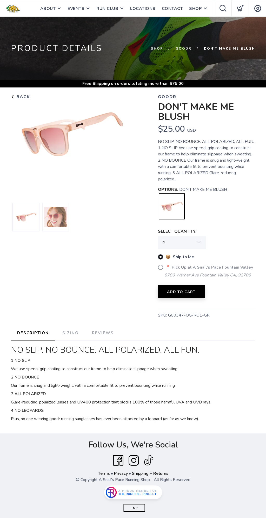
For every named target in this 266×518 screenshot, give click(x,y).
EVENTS (76, 8)
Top (134, 508)
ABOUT (48, 8)
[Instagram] (134, 460)
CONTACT (172, 8)
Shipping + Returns (150, 473)
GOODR (183, 48)
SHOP (195, 8)
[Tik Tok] (149, 460)
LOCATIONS (143, 8)
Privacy (121, 473)
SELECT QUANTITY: (177, 231)
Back (20, 97)
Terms (104, 473)
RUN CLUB (107, 8)
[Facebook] (118, 460)
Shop (157, 48)
